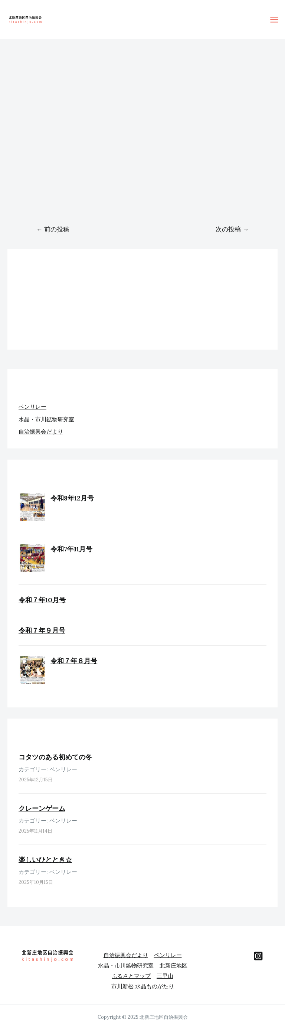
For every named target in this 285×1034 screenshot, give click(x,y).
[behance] (258, 956)
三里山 (165, 975)
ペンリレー (32, 406)
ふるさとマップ (131, 975)
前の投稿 (52, 229)
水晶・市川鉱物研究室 (46, 419)
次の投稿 (232, 229)
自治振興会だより (41, 431)
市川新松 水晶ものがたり (142, 986)
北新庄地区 (173, 965)
